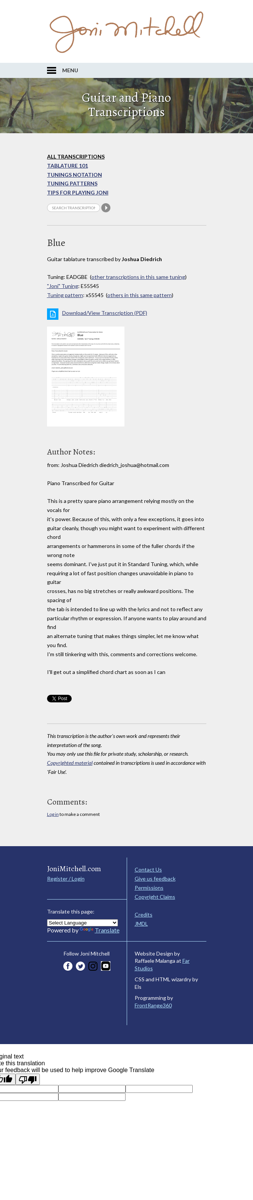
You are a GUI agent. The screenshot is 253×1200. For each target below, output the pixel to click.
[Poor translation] (28, 1079)
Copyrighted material (70, 763)
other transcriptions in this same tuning (138, 277)
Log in (53, 814)
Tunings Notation (74, 174)
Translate (99, 930)
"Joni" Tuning (62, 286)
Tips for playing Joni (77, 192)
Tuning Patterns (72, 183)
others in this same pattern (139, 295)
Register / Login (66, 878)
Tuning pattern (65, 295)
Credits (143, 914)
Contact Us (148, 869)
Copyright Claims (155, 896)
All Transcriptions (76, 156)
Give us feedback (155, 878)
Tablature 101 (67, 165)
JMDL (141, 923)
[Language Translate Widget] (82, 922)
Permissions (149, 887)
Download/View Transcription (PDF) (104, 313)
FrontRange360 (153, 1005)
